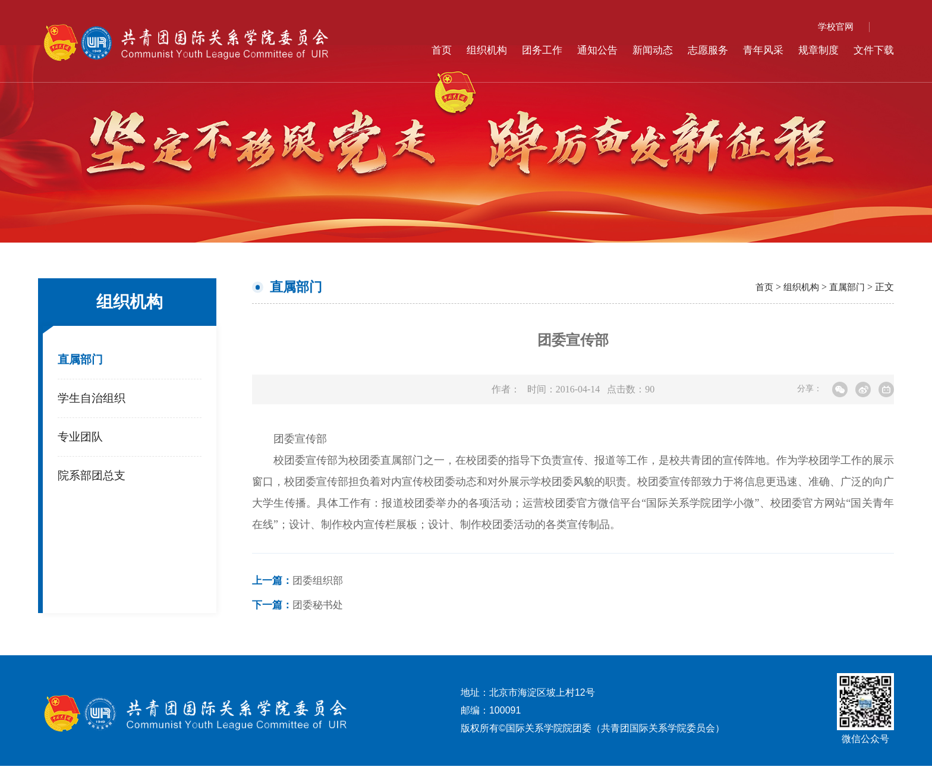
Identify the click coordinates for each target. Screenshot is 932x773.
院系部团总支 (93, 479)
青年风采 (757, 50)
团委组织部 (300, 582)
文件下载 (872, 50)
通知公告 (584, 50)
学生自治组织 (93, 400)
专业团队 (81, 440)
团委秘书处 (300, 609)
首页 (422, 50)
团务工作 (526, 50)
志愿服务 (699, 50)
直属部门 (81, 360)
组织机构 (469, 50)
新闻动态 (642, 50)
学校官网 (835, 26)
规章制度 (815, 50)
